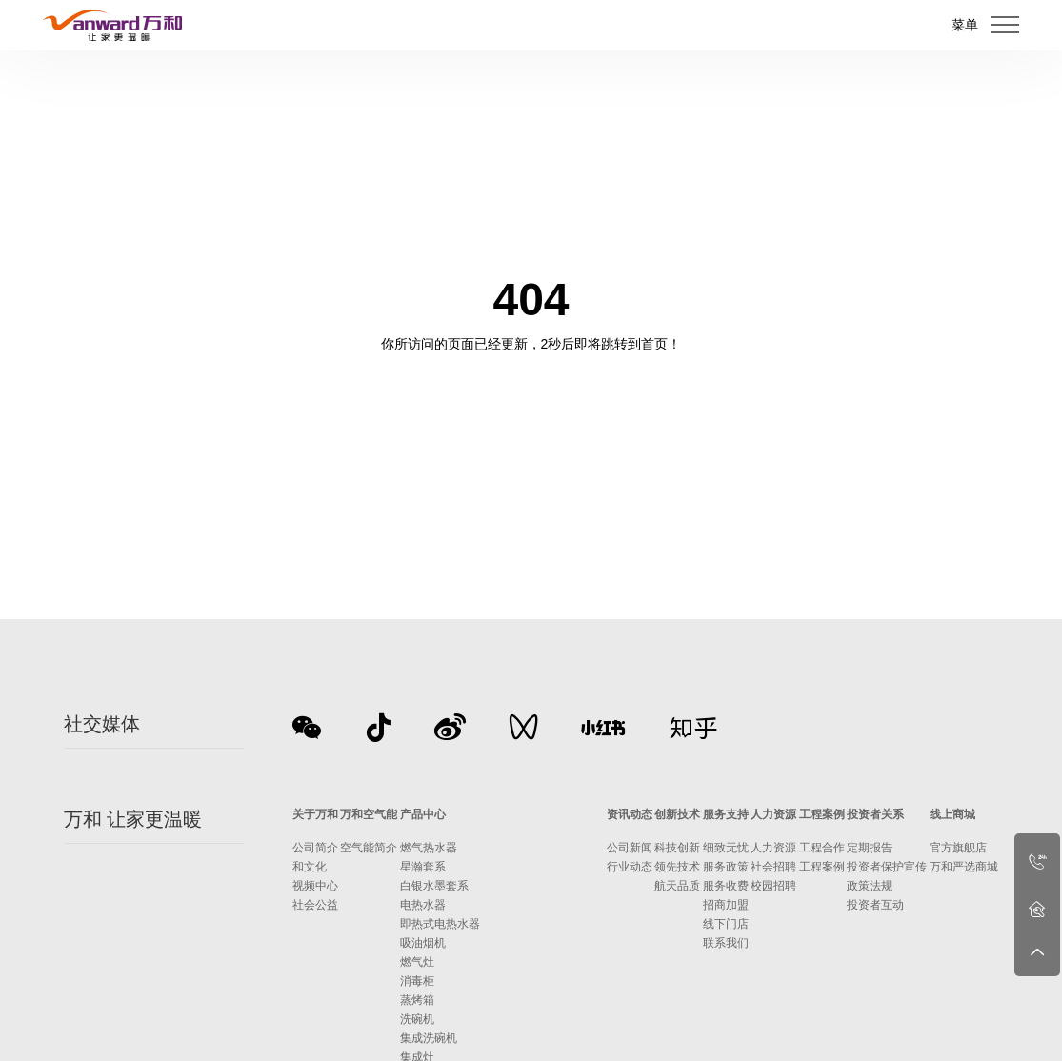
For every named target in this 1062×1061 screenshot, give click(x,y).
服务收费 (726, 885)
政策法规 (869, 885)
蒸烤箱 (417, 1000)
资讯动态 (629, 814)
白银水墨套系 (434, 885)
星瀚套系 (423, 866)
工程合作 (822, 847)
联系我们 (726, 943)
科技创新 (677, 847)
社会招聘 (773, 866)
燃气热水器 (428, 847)
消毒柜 (417, 981)
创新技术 (677, 814)
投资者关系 (875, 814)
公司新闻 (629, 847)
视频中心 (315, 885)
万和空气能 (368, 814)
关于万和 (315, 814)
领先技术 (677, 866)
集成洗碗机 (428, 1038)
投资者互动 (875, 904)
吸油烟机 (423, 943)
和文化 (309, 866)
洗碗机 (417, 1019)
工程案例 (822, 814)
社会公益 (315, 904)
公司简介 (315, 847)
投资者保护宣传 (887, 866)
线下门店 (726, 924)
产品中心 (423, 814)
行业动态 (629, 866)
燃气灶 (417, 962)
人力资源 (773, 814)
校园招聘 (773, 885)
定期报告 (869, 847)
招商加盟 (726, 904)
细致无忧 (726, 847)
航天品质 (677, 885)
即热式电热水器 (440, 924)
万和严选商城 (964, 866)
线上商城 (952, 814)
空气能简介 (368, 847)
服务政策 (726, 866)
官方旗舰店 (958, 847)
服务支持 (726, 814)
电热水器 (423, 904)
